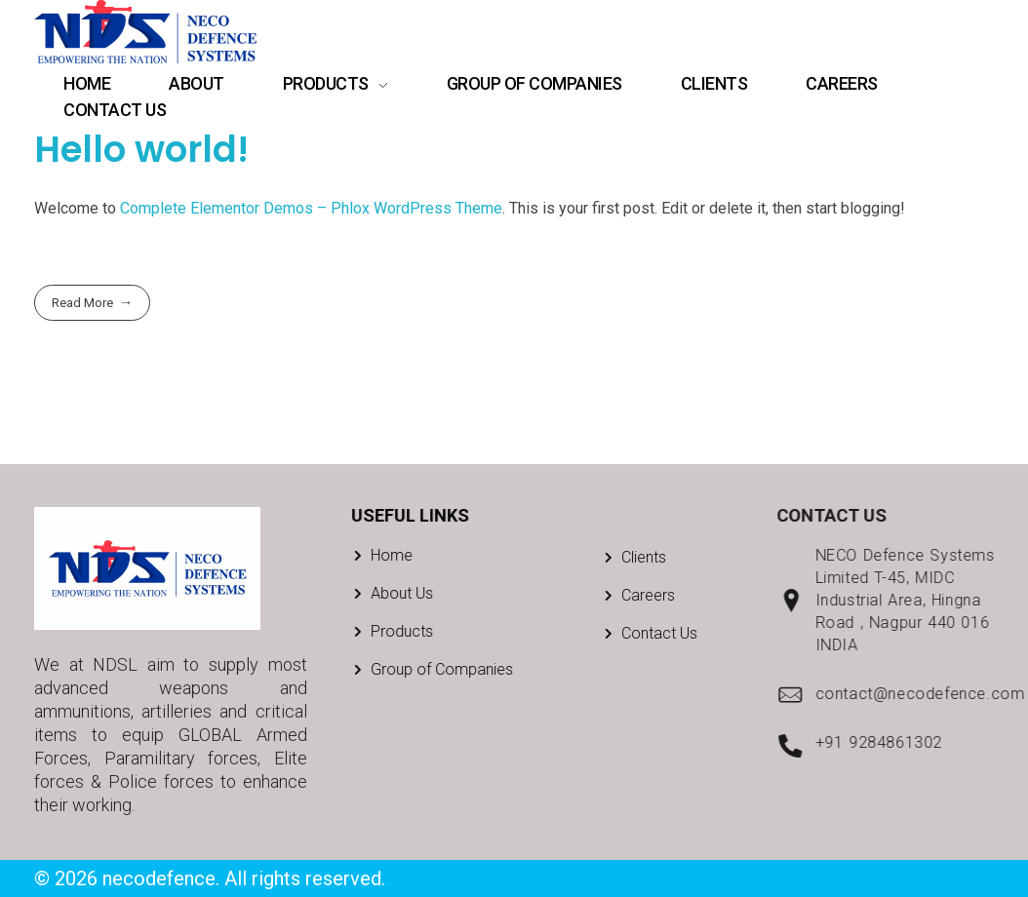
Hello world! (141, 149)
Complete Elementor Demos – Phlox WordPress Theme (311, 208)
